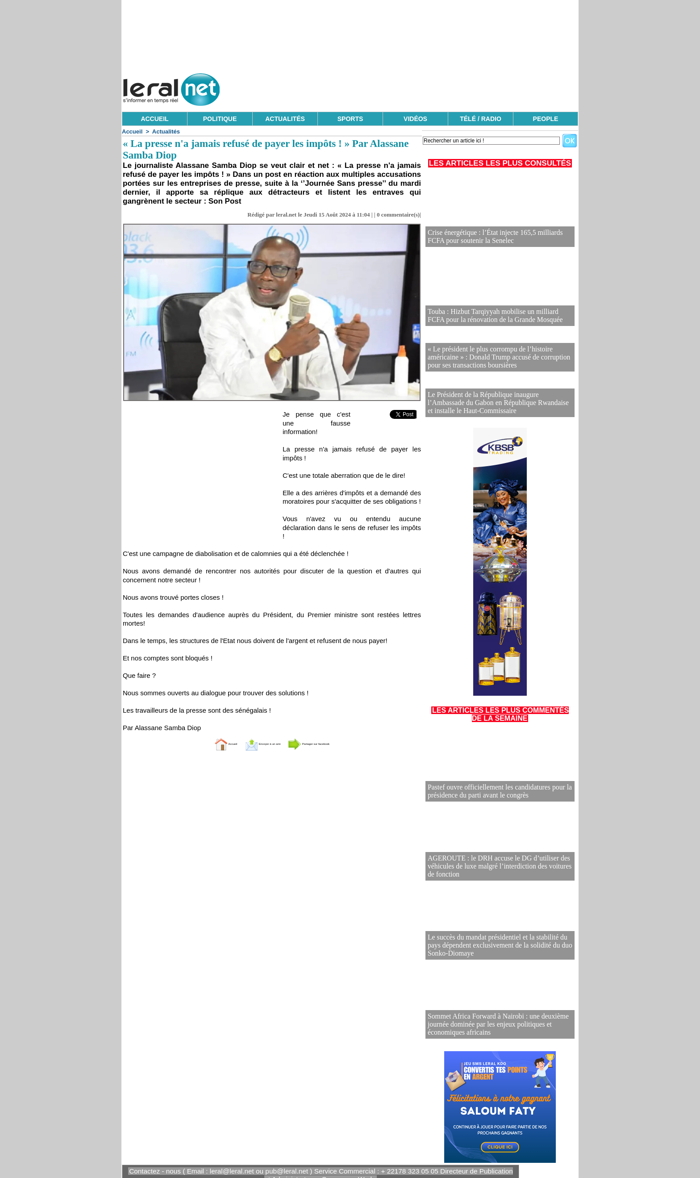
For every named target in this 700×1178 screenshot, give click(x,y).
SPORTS (350, 118)
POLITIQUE (220, 118)
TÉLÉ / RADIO (480, 118)
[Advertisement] (415, 87)
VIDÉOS (415, 118)
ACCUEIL (154, 118)
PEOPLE (545, 118)
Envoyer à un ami (249, 744)
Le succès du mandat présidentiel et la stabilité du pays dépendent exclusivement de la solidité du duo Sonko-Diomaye (496, 941)
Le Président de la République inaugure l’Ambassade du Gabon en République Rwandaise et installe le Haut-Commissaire (498, 398)
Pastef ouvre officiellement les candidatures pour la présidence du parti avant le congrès (492, 787)
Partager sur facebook (331, 744)
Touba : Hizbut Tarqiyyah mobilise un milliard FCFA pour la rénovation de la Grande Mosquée (494, 316)
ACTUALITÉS (285, 118)
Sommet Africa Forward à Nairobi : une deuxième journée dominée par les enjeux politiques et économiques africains (490, 1020)
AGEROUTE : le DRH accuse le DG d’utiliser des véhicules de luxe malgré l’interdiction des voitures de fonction (495, 862)
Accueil (132, 131)
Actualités (166, 131)
